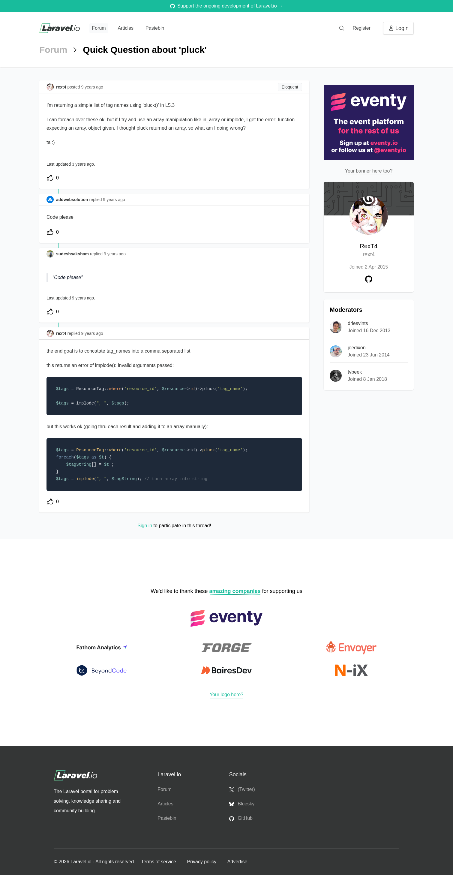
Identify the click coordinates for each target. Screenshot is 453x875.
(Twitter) (242, 789)
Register (361, 28)
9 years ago (114, 199)
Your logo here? (226, 694)
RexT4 (369, 251)
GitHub (241, 818)
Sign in (144, 525)
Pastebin (155, 28)
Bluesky (241, 804)
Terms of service (159, 861)
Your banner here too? (369, 170)
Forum (99, 28)
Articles (126, 28)
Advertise (237, 861)
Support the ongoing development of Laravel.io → (226, 5)
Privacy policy (202, 861)
